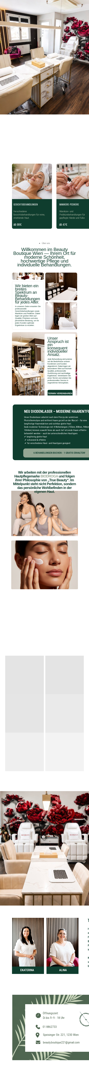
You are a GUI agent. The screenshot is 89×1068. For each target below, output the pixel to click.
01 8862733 (50, 1027)
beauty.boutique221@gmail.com (61, 1042)
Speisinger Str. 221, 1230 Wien (61, 1035)
